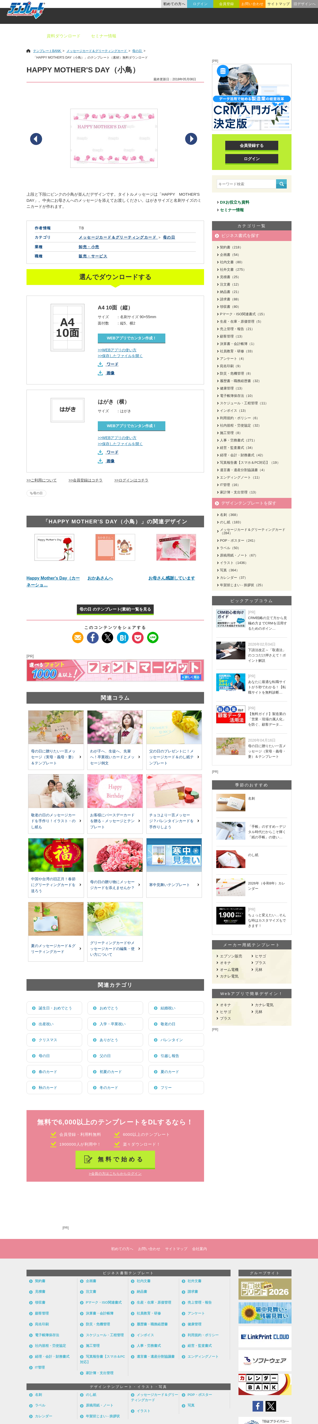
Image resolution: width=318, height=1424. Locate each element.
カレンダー (43, 1416)
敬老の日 (168, 1024)
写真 (191, 1405)
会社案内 (199, 1249)
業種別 (224, 36)
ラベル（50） (230, 548)
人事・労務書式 (149, 1346)
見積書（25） (230, 277)
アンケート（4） (233, 358)
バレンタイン (172, 1040)
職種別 (249, 36)
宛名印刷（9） (231, 366)
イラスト (144, 1411)
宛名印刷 (42, 1324)
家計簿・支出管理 (99, 1373)
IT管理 (40, 1367)
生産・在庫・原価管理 (154, 1302)
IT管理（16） (230, 485)
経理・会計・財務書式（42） (242, 455)
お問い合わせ (252, 4)
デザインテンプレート (185, 36)
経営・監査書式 (200, 1346)
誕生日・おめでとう (55, 1008)
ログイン (200, 4)
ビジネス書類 (139, 36)
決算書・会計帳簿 (99, 1313)
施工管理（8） (231, 433)
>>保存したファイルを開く (120, 356)
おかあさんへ (100, 578)
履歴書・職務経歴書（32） (241, 381)
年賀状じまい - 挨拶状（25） (242, 585)
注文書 (91, 1292)
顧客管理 (42, 1313)
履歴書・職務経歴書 (152, 1324)
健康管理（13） (232, 388)
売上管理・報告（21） (237, 329)
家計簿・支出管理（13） (239, 492)
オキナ (225, 963)
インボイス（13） (234, 410)
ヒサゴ (260, 956)
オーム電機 (229, 969)
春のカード (48, 1072)
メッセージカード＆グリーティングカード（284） (252, 531)
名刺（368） (230, 514)
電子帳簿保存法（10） (237, 395)
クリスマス (48, 1040)
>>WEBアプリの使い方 (117, 350)
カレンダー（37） (234, 577)
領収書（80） (230, 306)
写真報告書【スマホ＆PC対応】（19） (250, 462)
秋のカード (48, 1087)
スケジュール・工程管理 (105, 1335)
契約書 (40, 1281)
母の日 (38, 493)
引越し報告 (170, 1056)
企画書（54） (230, 254)
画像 (110, 373)
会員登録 (226, 4)
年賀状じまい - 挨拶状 (103, 1416)
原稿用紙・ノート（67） (239, 555)
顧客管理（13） (232, 336)
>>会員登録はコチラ (86, 480)
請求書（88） (230, 299)
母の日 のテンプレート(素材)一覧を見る (115, 609)
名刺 (38, 1395)
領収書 (40, 1302)
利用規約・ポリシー (203, 1335)
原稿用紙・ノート (99, 1405)
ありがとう (109, 1040)
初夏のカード (111, 1072)
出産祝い (46, 1024)
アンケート (196, 1313)
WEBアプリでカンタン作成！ (131, 338)
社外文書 (194, 1281)
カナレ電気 (229, 976)
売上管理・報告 (200, 1302)
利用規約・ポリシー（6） (240, 418)
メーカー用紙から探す (288, 36)
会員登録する (252, 145)
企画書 (91, 1281)
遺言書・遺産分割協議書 (156, 1357)
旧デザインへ (305, 4)
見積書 (40, 1292)
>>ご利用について (41, 480)
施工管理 (93, 1346)
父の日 (105, 1056)
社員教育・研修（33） (237, 351)
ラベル (40, 1405)
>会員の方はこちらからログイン (115, 1174)
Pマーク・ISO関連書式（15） (243, 314)
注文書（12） (230, 284)
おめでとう (109, 1008)
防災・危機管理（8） (236, 373)
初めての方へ (174, 4)
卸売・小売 (89, 247)
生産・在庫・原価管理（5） (241, 321)
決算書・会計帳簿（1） (238, 343)
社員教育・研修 (149, 1313)
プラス (260, 963)
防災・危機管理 (98, 1324)
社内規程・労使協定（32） (241, 425)
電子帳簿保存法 (47, 1335)
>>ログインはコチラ (131, 480)
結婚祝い (168, 1008)
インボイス (145, 1335)
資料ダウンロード (64, 36)
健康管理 (194, 1324)
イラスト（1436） (234, 562)
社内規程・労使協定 (50, 1346)
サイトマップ (278, 4)
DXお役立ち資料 (234, 202)
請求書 (193, 1292)
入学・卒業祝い (113, 1024)
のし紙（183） (231, 522)
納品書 (142, 1292)
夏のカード (170, 1072)
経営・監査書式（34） (237, 447)
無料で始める (121, 1159)
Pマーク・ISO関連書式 (104, 1302)
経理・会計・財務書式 (52, 1357)
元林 (258, 969)
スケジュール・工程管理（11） (244, 403)
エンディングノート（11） (241, 477)
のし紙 (91, 1395)
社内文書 (144, 1281)
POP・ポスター (200, 1395)
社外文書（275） (233, 269)
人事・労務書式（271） (238, 440)
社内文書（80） (232, 262)
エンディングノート (203, 1357)
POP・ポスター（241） (238, 540)
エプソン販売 (231, 956)
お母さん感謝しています (171, 578)
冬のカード (109, 1087)
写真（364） (230, 570)
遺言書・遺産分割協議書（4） (243, 470)
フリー (166, 1087)
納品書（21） (230, 291)
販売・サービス (93, 256)
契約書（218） (231, 247)
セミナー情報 (103, 36)
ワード (112, 364)
